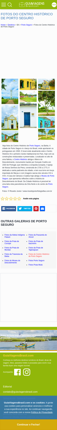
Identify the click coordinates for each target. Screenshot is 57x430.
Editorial (7, 386)
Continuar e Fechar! (28, 424)
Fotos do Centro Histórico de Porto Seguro (39, 255)
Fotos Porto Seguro (36, 260)
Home (3, 25)
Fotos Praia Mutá (35, 265)
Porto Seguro (26, 25)
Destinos (11, 25)
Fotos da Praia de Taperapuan (36, 249)
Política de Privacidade (41, 412)
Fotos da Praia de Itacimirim (36, 242)
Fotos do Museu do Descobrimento (12, 261)
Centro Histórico (20, 159)
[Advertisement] (28, 52)
